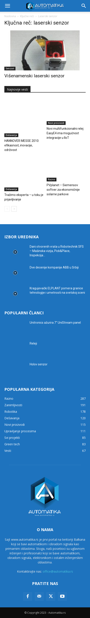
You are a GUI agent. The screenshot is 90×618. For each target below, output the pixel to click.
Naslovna (10, 16)
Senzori (10, 68)
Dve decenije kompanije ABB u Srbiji (54, 267)
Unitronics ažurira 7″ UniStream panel (55, 322)
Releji (33, 343)
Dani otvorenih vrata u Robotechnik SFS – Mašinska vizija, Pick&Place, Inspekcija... (57, 251)
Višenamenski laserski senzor (34, 75)
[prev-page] (7, 209)
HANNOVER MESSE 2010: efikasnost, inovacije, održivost (21, 145)
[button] (7, 6)
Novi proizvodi (56, 122)
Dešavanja (11, 135)
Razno (51, 179)
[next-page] (14, 209)
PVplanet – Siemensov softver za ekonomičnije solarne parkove (63, 189)
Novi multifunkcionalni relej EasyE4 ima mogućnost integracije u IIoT (65, 133)
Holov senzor (39, 364)
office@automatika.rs (58, 571)
